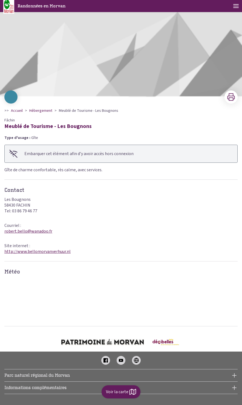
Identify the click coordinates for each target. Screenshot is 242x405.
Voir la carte (121, 392)
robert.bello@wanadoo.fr (28, 231)
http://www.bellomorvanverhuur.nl (37, 252)
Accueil (17, 110)
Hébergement (40, 110)
